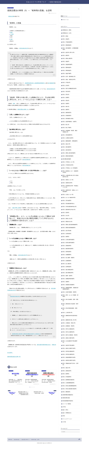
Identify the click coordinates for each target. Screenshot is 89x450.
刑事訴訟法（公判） (67, 33)
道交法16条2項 (26, 159)
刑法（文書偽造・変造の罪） (69, 327)
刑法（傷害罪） (66, 109)
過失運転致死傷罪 (67, 160)
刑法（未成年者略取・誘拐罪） (70, 296)
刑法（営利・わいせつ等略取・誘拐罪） (70, 300)
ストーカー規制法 (67, 409)
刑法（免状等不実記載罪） (69, 350)
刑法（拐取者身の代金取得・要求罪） (70, 308)
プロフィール (66, 19)
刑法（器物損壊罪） (67, 249)
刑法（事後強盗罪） (67, 70)
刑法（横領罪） (66, 55)
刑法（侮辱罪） (66, 240)
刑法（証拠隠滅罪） (67, 264)
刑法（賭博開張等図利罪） (69, 385)
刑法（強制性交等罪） (68, 185)
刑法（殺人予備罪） (67, 127)
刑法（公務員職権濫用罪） (69, 388)
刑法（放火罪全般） (67, 234)
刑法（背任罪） (66, 94)
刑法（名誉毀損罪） (67, 237)
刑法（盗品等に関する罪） (69, 52)
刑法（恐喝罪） (66, 97)
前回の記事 (11, 16)
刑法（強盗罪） (66, 61)
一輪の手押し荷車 (16, 207)
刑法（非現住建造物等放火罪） (70, 209)
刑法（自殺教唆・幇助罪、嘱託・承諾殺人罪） (69, 131)
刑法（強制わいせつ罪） (68, 182)
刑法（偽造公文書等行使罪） (69, 353)
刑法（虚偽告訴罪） (67, 376)
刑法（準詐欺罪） (67, 91)
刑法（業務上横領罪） (68, 58)
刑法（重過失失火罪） (68, 224)
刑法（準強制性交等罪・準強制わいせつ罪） (70, 189)
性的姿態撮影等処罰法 (68, 406)
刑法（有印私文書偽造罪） (69, 356)
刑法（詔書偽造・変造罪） (69, 330)
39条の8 (54, 344)
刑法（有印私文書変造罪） (69, 359)
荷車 (11, 32)
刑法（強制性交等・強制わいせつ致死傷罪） (70, 193)
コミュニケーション (67, 424)
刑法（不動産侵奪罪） (68, 42)
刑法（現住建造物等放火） (69, 206)
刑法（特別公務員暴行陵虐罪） (70, 394)
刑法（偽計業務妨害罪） (68, 273)
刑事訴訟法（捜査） (67, 30)
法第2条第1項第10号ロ (15, 296)
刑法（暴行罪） (66, 106)
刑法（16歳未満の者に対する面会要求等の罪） (69, 179)
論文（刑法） (66, 415)
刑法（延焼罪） (66, 215)
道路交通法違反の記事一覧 (13, 356)
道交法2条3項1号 (51, 88)
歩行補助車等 (51, 83)
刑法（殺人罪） (66, 124)
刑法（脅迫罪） (66, 100)
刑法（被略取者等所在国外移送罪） (70, 320)
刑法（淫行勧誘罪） (67, 203)
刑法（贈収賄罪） (67, 397)
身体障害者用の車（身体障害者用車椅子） (35, 83)
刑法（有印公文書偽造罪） (69, 333)
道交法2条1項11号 (24, 48)
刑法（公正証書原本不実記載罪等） (70, 347)
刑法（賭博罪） (66, 379)
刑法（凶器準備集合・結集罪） (70, 121)
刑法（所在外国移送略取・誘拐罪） (70, 313)
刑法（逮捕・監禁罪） (68, 279)
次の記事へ (10, 352)
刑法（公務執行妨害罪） (68, 137)
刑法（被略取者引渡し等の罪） (70, 324)
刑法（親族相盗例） (67, 45)
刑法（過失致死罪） (67, 151)
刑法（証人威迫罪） (67, 267)
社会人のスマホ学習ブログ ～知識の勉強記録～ (44, 2)
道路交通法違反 (10, 7)
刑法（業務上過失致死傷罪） (69, 154)
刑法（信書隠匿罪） (67, 258)
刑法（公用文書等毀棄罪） (69, 243)
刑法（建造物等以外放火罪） (69, 212)
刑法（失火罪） (66, 218)
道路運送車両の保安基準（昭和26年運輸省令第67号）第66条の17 (26, 333)
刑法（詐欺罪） (66, 85)
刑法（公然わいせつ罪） (68, 197)
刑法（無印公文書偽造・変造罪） (69, 339)
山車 (11, 39)
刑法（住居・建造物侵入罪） (69, 76)
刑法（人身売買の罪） (68, 316)
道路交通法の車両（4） (23, 109)
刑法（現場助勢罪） (67, 115)
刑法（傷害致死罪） (67, 112)
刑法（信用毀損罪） (67, 270)
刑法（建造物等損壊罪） (68, 252)
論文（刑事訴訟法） (67, 418)
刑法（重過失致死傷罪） (68, 157)
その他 (64, 427)
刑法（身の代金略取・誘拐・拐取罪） (70, 304)
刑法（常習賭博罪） (67, 382)
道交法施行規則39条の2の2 (43, 344)
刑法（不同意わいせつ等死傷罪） (69, 170)
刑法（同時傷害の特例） (68, 118)
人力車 (12, 34)
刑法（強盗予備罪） (67, 73)
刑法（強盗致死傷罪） (68, 64)
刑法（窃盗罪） (66, 39)
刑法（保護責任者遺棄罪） (69, 288)
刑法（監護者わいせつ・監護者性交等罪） (70, 174)
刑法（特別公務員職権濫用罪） (70, 391)
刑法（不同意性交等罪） (68, 166)
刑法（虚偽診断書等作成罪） (69, 362)
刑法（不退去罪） (67, 82)
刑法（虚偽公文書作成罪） (69, 343)
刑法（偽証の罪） (67, 373)
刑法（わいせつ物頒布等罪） (69, 200)
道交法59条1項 (26, 165)
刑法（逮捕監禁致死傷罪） (69, 282)
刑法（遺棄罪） (66, 285)
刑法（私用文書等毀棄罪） (69, 246)
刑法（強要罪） (66, 103)
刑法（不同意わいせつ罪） (69, 163)
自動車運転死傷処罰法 (68, 400)
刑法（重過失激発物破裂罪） (69, 231)
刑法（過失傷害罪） (67, 148)
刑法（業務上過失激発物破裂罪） (69, 228)
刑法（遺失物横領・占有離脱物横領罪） (70, 48)
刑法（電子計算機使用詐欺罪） (70, 88)
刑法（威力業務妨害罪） (68, 276)
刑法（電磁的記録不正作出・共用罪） (70, 369)
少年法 (64, 412)
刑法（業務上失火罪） (68, 221)
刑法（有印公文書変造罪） (69, 336)
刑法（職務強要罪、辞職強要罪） (69, 141)
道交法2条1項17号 (22, 255)
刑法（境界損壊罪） (67, 255)
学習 (64, 421)
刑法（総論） (66, 36)
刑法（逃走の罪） (67, 145)
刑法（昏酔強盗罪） (67, 67)
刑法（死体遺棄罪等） (68, 134)
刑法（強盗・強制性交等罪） (69, 79)
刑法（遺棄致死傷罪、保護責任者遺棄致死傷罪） (70, 292)
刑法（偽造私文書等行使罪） (69, 365)
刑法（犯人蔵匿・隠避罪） (69, 261)
